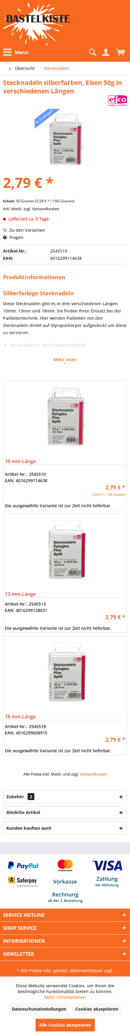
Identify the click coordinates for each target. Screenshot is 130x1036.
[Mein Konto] (106, 52)
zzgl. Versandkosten (41, 208)
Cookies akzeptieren (96, 1009)
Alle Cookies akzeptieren (65, 1025)
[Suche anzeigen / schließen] (92, 52)
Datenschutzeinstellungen (39, 1009)
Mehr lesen (65, 360)
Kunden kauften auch (28, 828)
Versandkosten (93, 774)
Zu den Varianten (24, 230)
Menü (16, 52)
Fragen (13, 237)
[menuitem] (17, 52)
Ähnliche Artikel (23, 812)
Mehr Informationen (65, 997)
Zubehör (20, 796)
